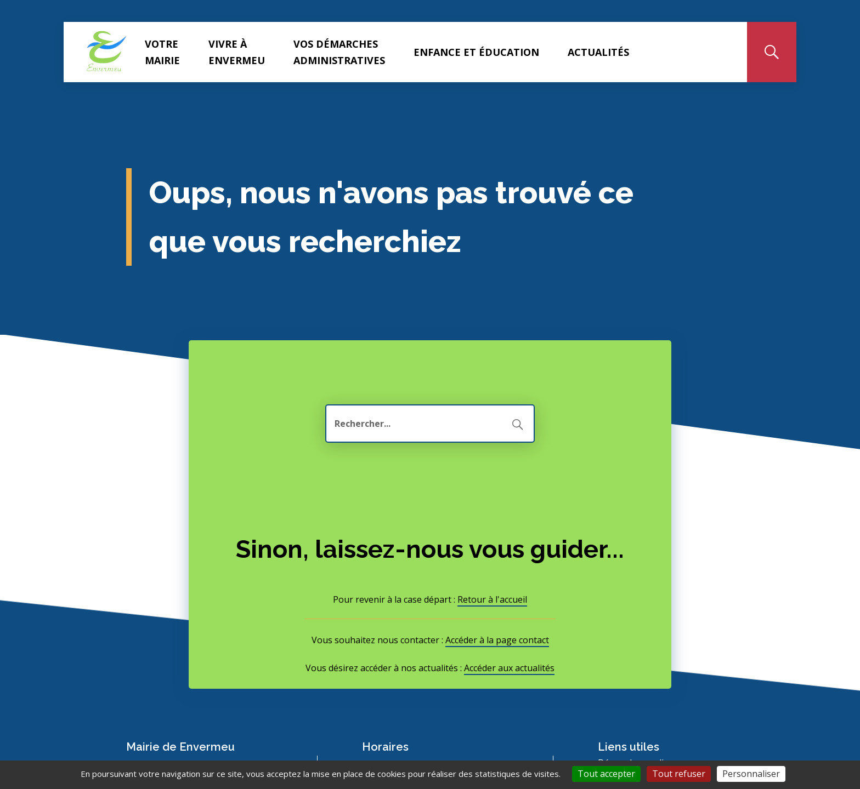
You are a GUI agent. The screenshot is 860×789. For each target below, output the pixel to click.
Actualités (598, 52)
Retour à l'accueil (492, 599)
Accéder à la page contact (497, 640)
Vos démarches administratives (339, 52)
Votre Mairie (162, 52)
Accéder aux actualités (509, 668)
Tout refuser (678, 774)
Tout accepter (606, 774)
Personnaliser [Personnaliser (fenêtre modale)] (751, 774)
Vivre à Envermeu (236, 52)
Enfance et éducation (476, 52)
